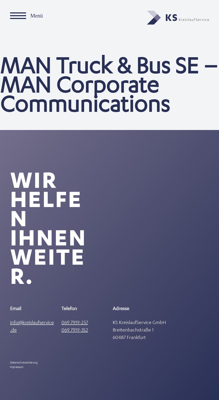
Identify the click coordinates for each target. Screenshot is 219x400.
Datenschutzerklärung (24, 362)
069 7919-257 (74, 322)
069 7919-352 (74, 330)
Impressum (16, 367)
